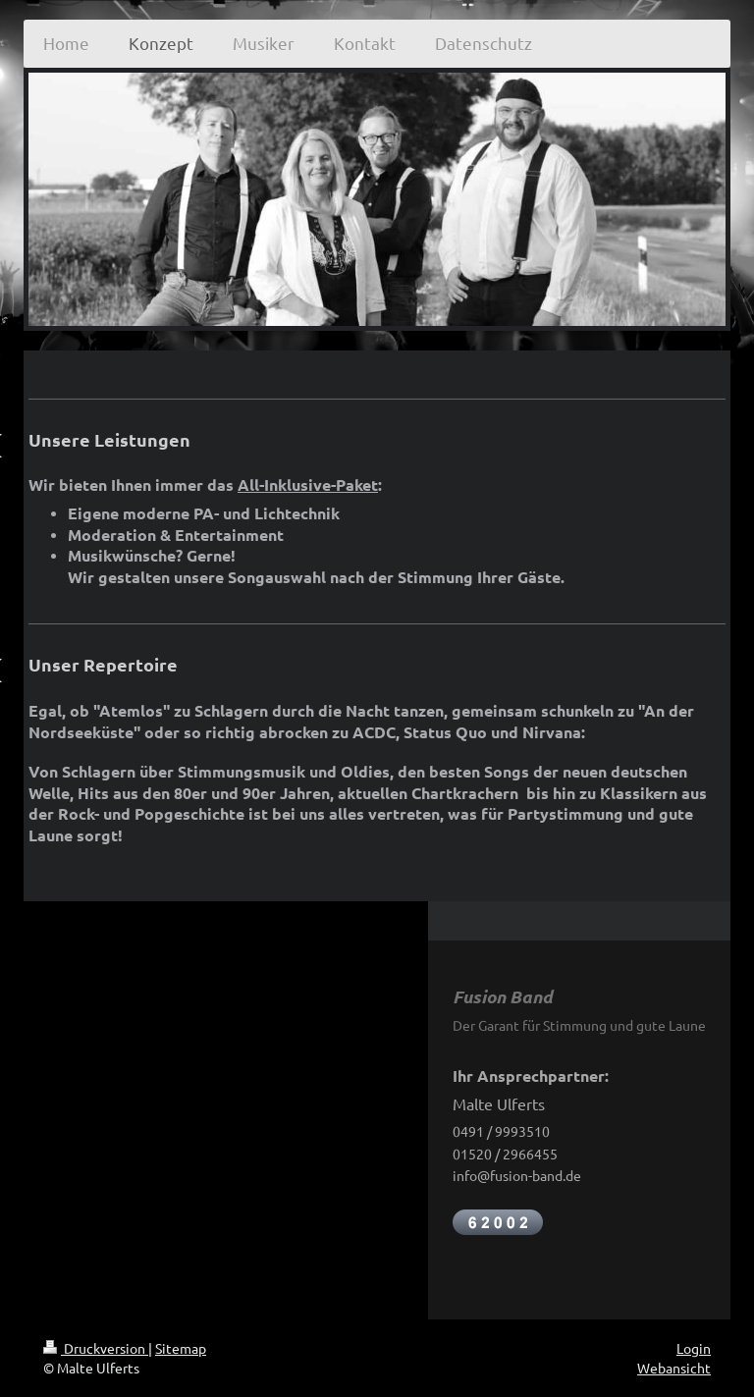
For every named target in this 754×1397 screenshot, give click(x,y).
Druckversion (95, 1348)
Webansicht (674, 1367)
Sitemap (180, 1348)
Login (693, 1348)
